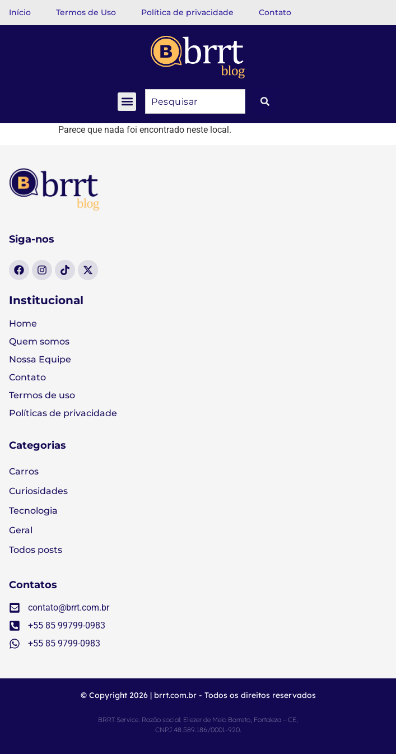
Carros (24, 471)
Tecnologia (33, 510)
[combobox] (195, 101)
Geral (20, 530)
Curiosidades (38, 491)
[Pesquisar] (264, 101)
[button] (127, 101)
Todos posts (35, 549)
